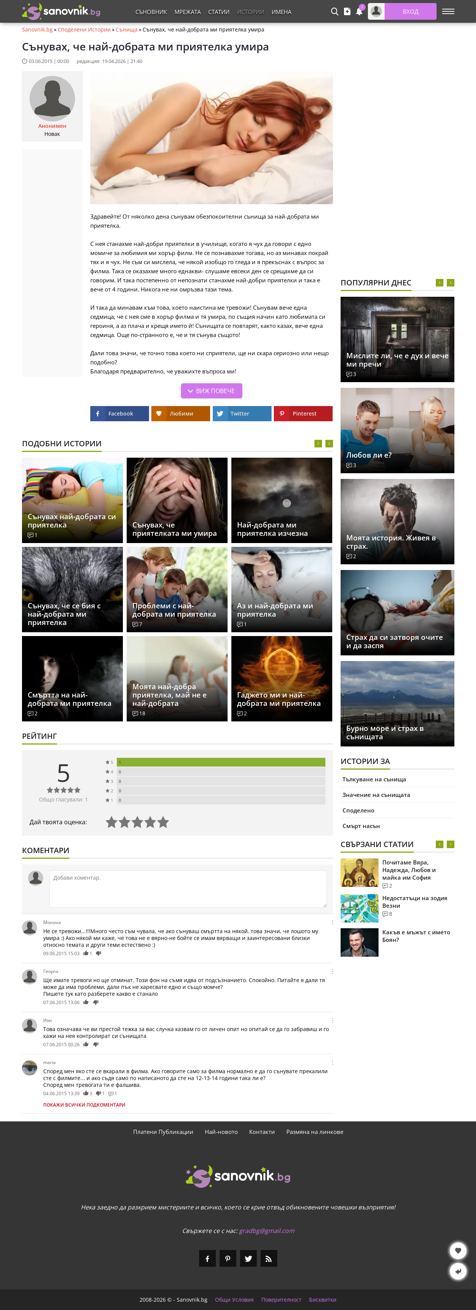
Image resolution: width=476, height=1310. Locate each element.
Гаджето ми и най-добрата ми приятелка (279, 699)
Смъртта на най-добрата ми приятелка (70, 699)
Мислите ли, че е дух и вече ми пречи (397, 360)
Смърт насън (361, 826)
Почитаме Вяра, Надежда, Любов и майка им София (409, 869)
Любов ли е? (369, 455)
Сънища (127, 30)
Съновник (151, 12)
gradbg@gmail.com (266, 1231)
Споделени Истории (84, 30)
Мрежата (187, 12)
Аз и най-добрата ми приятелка (275, 610)
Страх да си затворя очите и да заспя (394, 641)
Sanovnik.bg (37, 30)
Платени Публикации (163, 1131)
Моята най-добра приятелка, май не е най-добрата (169, 695)
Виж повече (215, 391)
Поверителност (281, 1299)
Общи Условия (234, 1299)
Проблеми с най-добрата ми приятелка (174, 610)
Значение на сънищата (376, 794)
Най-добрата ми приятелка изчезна (272, 529)
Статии (218, 12)
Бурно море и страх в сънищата (385, 732)
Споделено (358, 810)
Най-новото (221, 1131)
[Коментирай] (188, 889)
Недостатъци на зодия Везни (415, 901)
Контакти (262, 1131)
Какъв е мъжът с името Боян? (416, 935)
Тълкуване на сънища (374, 779)
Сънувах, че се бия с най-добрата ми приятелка (64, 614)
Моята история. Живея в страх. (391, 542)
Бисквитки (322, 1299)
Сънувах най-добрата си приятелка (72, 521)
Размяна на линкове (314, 1131)
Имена (281, 12)
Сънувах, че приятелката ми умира (174, 529)
